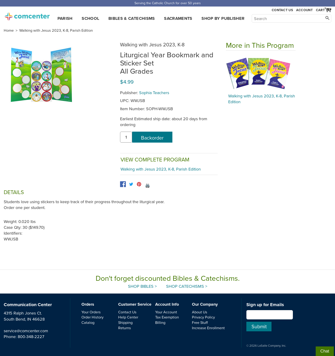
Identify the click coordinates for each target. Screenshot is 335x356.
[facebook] (123, 184)
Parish (65, 18)
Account (304, 10)
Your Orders (91, 312)
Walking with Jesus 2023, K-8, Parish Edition (56, 30)
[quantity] (126, 137)
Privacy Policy (203, 317)
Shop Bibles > (142, 286)
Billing (160, 322)
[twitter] (131, 184)
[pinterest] (139, 184)
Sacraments (178, 18)
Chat (324, 351)
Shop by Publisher (223, 18)
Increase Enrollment (208, 327)
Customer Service (134, 304)
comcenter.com (27, 15)
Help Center (128, 317)
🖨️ (147, 185)
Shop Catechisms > (186, 286)
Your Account (166, 312)
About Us (199, 312)
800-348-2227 (31, 336)
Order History (92, 317)
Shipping (125, 322)
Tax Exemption (167, 317)
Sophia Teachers (154, 93)
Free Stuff (200, 322)
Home (9, 30)
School (90, 18)
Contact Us (282, 10)
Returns (124, 327)
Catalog (87, 322)
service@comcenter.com (26, 331)
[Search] (291, 18)
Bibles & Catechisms (131, 18)
